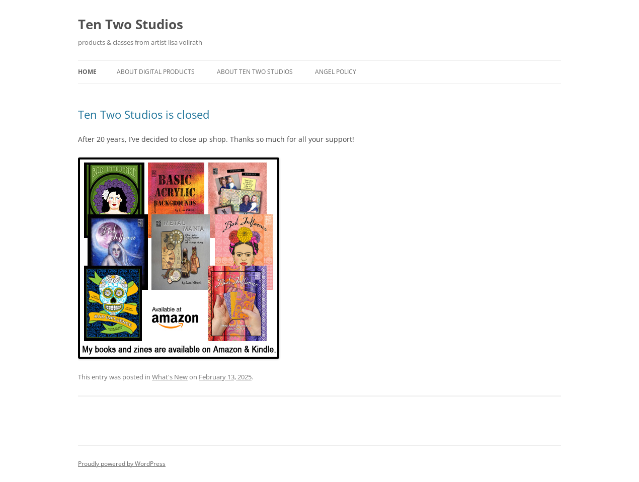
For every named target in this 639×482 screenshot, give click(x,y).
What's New (170, 376)
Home (87, 71)
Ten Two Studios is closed (143, 114)
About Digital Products (156, 71)
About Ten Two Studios (255, 71)
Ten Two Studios (130, 24)
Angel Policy (335, 71)
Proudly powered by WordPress (122, 463)
